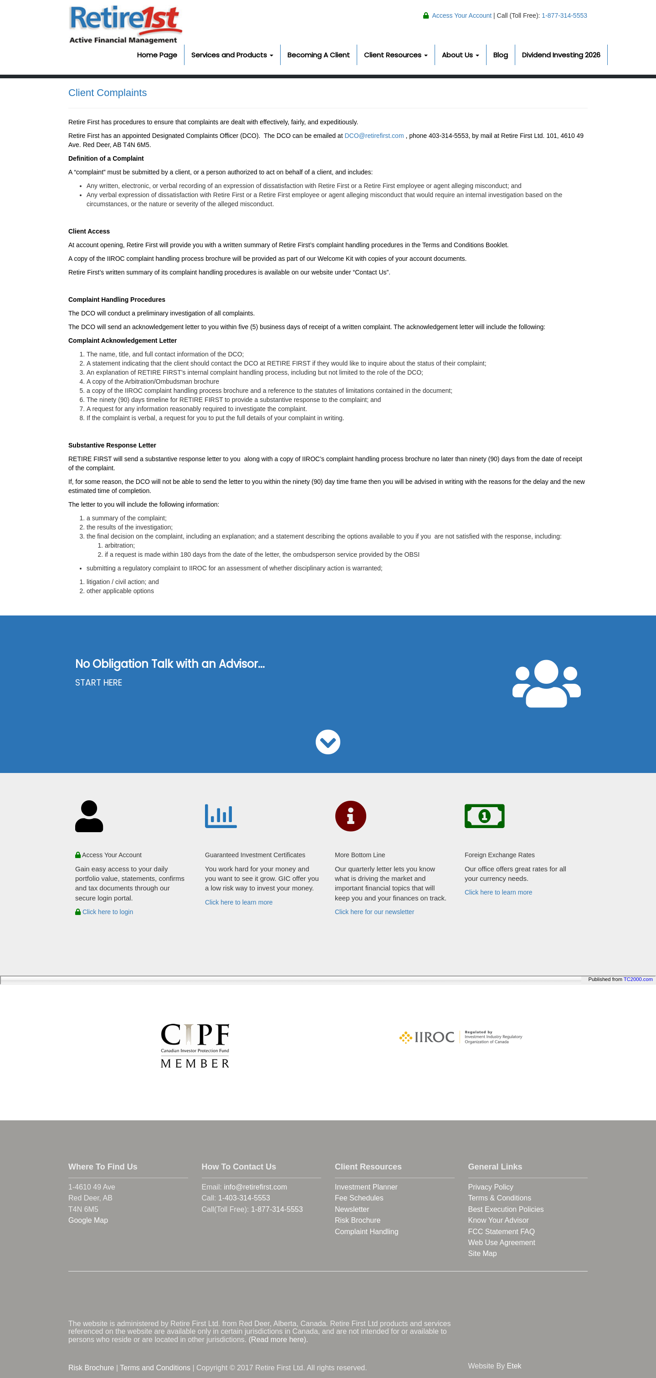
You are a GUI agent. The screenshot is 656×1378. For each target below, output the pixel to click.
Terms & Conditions (500, 1198)
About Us (460, 55)
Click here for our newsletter (374, 911)
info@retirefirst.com (255, 1187)
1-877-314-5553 (563, 15)
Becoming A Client (318, 55)
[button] (328, 749)
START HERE (98, 682)
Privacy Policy (491, 1187)
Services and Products (232, 55)
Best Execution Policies (506, 1209)
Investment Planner (366, 1187)
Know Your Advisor (498, 1220)
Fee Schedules (359, 1198)
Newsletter (352, 1209)
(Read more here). (278, 1339)
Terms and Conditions (155, 1368)
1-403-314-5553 (244, 1198)
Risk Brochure (357, 1220)
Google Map (88, 1220)
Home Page (157, 55)
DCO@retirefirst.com (374, 135)
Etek (514, 1366)
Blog (500, 55)
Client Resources (396, 55)
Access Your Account (462, 15)
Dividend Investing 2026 (561, 55)
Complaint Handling (367, 1232)
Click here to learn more (239, 902)
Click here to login (104, 911)
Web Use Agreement (501, 1242)
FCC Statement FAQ (501, 1232)
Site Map (482, 1253)
